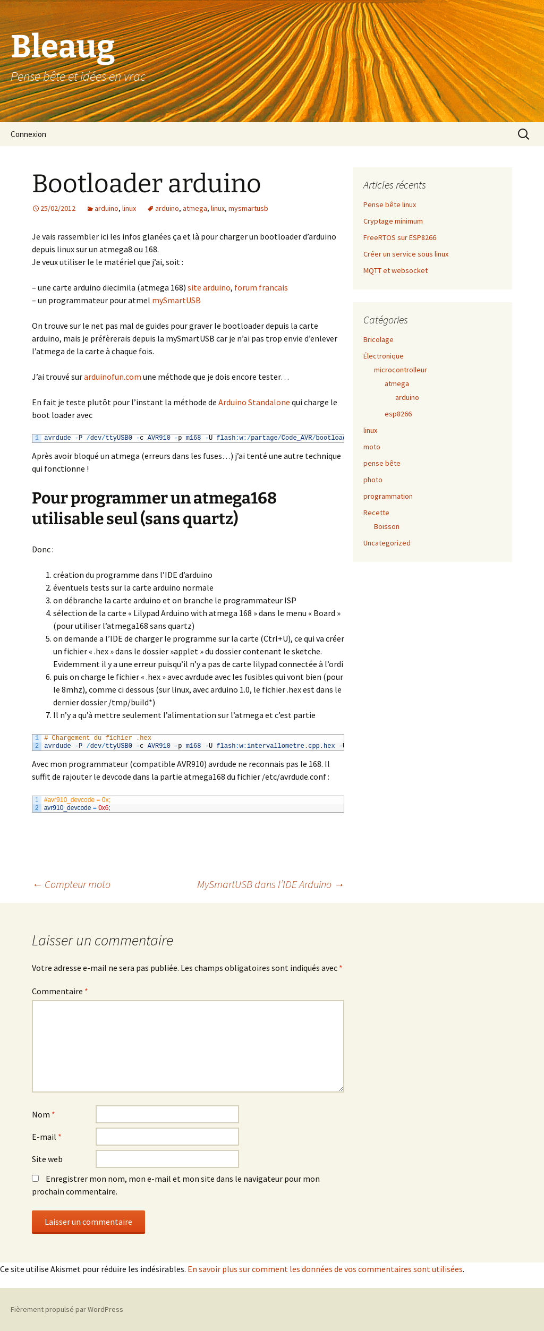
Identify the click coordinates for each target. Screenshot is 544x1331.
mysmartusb (248, 208)
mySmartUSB (176, 300)
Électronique (383, 356)
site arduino (209, 287)
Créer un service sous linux (405, 254)
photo (372, 479)
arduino (106, 208)
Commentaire (60, 991)
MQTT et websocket (395, 270)
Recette (376, 512)
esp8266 (398, 414)
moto (371, 446)
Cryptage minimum (393, 221)
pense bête (382, 463)
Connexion (28, 134)
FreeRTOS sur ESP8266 (399, 237)
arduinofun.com (112, 376)
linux (129, 208)
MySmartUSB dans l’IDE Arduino (270, 884)
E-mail (47, 1136)
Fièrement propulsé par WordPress (67, 1309)
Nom (43, 1114)
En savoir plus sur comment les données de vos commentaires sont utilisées (325, 1269)
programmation (388, 496)
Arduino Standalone (254, 402)
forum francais (261, 287)
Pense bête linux (389, 204)
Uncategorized (387, 543)
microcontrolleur (400, 369)
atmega (195, 208)
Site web (47, 1159)
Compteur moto (71, 884)
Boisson (387, 526)
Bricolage (378, 339)
